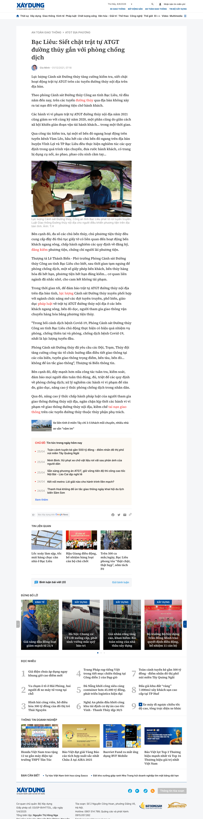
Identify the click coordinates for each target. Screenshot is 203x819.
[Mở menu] (185, 16)
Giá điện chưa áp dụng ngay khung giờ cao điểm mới (48, 673)
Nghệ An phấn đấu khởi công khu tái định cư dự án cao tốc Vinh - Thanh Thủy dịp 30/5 (103, 706)
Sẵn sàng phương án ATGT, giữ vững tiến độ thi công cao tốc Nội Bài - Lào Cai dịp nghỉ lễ (86, 472)
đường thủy (84, 100)
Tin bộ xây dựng (178, 9)
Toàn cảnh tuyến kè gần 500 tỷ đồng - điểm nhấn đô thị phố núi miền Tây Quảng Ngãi (85, 451)
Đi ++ (157, 15)
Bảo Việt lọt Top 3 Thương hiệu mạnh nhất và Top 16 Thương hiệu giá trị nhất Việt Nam (162, 757)
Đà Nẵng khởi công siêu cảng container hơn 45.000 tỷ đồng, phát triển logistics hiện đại (104, 690)
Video (165, 15)
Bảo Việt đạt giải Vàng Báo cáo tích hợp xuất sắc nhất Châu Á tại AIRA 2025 (80, 756)
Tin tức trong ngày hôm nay (64, 443)
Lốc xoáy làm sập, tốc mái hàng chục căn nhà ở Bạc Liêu (46, 557)
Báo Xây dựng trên (53, 515)
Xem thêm (41, 499)
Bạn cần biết (30, 775)
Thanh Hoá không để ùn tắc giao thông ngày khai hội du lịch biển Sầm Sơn (85, 491)
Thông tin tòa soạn (172, 790)
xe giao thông (117, 9)
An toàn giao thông (156, 9)
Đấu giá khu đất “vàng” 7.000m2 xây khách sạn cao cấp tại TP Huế (158, 690)
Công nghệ (136, 15)
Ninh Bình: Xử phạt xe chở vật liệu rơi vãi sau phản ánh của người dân (84, 462)
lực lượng (66, 293)
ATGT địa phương (77, 32)
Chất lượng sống (87, 15)
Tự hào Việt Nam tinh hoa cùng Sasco (66, 775)
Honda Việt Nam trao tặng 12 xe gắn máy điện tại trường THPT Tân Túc (39, 756)
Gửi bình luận (120, 582)
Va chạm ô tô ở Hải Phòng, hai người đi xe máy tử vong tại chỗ (49, 690)
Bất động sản (135, 9)
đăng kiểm (39, 249)
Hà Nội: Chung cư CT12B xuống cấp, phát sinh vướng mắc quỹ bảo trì (81, 639)
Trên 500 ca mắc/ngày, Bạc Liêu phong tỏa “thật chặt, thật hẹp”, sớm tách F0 (116, 561)
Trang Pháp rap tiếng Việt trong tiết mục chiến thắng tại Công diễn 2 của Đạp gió (104, 673)
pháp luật (45, 303)
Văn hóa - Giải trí (107, 15)
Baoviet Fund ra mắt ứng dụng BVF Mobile (120, 754)
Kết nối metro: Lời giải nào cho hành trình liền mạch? (80, 481)
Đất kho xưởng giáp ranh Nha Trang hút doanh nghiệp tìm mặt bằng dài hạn (136, 775)
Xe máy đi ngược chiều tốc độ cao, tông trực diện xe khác (160, 706)
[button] (97, 652)
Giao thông (48, 15)
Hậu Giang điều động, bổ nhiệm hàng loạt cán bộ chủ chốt (81, 557)
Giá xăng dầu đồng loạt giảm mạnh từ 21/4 (40, 643)
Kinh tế (60, 15)
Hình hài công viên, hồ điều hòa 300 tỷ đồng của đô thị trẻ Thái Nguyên (49, 706)
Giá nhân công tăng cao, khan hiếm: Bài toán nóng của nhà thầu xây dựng (122, 639)
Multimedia (176, 15)
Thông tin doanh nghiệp (39, 720)
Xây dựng (35, 15)
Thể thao (123, 15)
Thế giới (148, 15)
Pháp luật (71, 15)
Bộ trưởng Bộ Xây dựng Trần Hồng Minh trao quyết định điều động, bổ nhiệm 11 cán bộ (163, 639)
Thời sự (24, 15)
